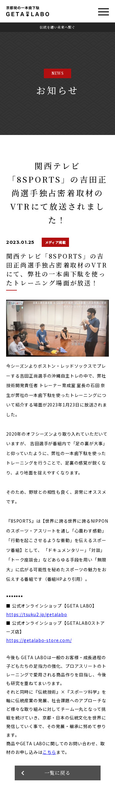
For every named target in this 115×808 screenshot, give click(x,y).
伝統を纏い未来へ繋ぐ (57, 27)
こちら (49, 752)
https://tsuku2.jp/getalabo (36, 614)
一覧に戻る (57, 772)
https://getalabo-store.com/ (39, 640)
